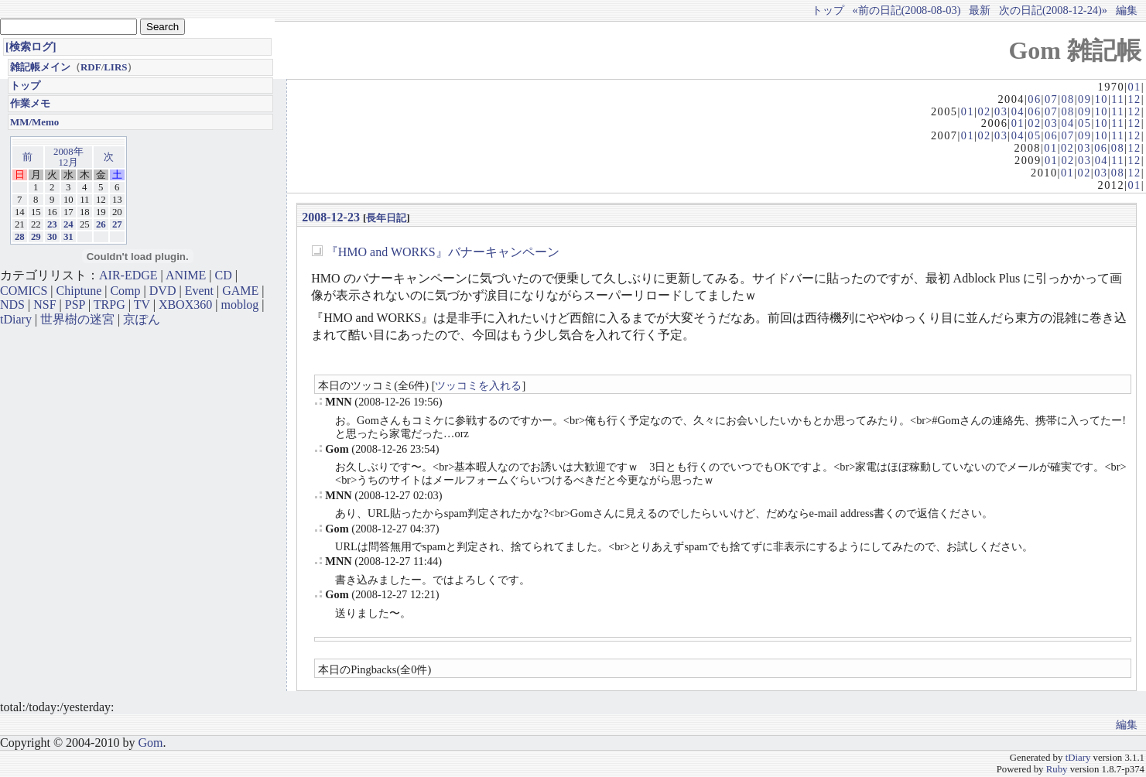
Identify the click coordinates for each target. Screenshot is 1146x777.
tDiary (16, 319)
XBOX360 (185, 304)
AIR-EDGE (128, 275)
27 (117, 224)
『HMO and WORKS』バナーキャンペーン (442, 251)
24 (68, 224)
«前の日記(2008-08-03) (907, 10)
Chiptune (79, 290)
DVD (162, 290)
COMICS (23, 290)
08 (1067, 99)
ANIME (186, 275)
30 (52, 236)
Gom (150, 742)
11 (1117, 99)
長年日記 (386, 218)
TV (142, 304)
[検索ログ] (30, 46)
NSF (44, 304)
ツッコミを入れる (478, 385)
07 (1051, 99)
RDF (90, 67)
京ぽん (141, 319)
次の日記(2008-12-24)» (1053, 10)
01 (1134, 86)
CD (223, 275)
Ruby (1057, 769)
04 (1018, 111)
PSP (75, 304)
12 (1134, 99)
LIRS (115, 67)
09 (1084, 99)
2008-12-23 (331, 217)
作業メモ (30, 103)
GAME (240, 290)
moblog (239, 304)
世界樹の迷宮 (77, 319)
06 (1034, 99)
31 (68, 236)
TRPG (109, 304)
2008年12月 (68, 157)
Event (199, 290)
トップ (828, 10)
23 (52, 224)
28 (20, 236)
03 (1000, 111)
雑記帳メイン (40, 67)
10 (1101, 99)
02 (983, 111)
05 (1084, 123)
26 (101, 224)
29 (36, 236)
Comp (125, 290)
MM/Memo (34, 122)
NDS (12, 304)
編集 (1126, 10)
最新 (979, 10)
